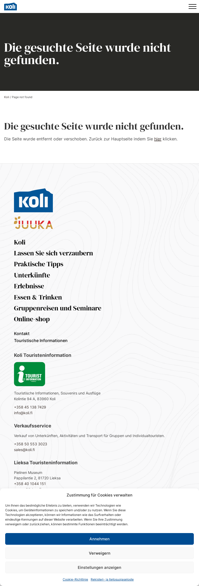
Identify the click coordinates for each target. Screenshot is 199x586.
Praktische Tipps (38, 264)
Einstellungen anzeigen (99, 567)
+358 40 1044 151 (30, 483)
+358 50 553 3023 (30, 444)
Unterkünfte (32, 275)
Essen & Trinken (38, 297)
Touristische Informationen (41, 340)
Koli (6, 97)
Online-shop (32, 319)
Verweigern (99, 553)
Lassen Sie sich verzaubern (53, 253)
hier (157, 138)
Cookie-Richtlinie (75, 579)
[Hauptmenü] (192, 6)
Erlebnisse (29, 286)
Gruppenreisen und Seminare (57, 308)
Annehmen (99, 538)
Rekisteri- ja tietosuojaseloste (112, 579)
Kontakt (22, 333)
